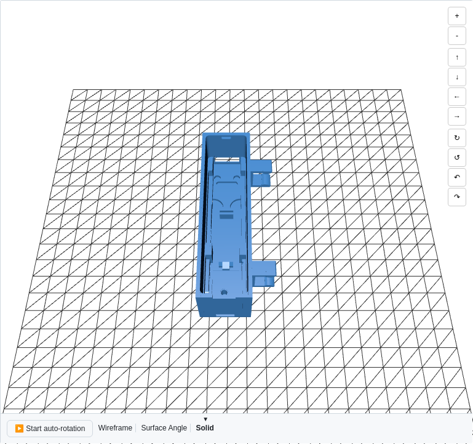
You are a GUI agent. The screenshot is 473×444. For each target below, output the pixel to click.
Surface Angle (164, 428)
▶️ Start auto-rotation (50, 428)
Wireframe (115, 428)
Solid (204, 428)
